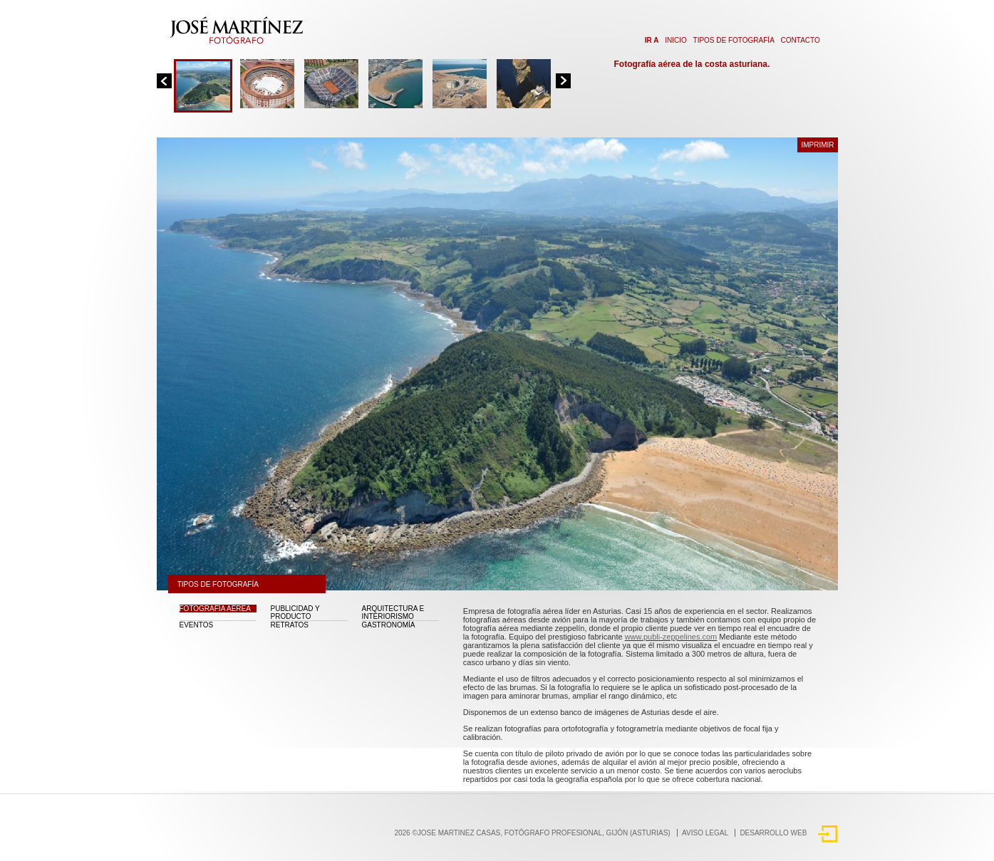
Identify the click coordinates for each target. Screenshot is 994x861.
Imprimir (817, 145)
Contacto (800, 40)
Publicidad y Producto (295, 612)
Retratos (290, 625)
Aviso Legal (705, 833)
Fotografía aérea (215, 608)
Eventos (197, 625)
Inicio (676, 40)
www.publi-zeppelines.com (671, 636)
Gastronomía (388, 625)
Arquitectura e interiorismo (393, 612)
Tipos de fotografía (734, 40)
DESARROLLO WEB (773, 833)
